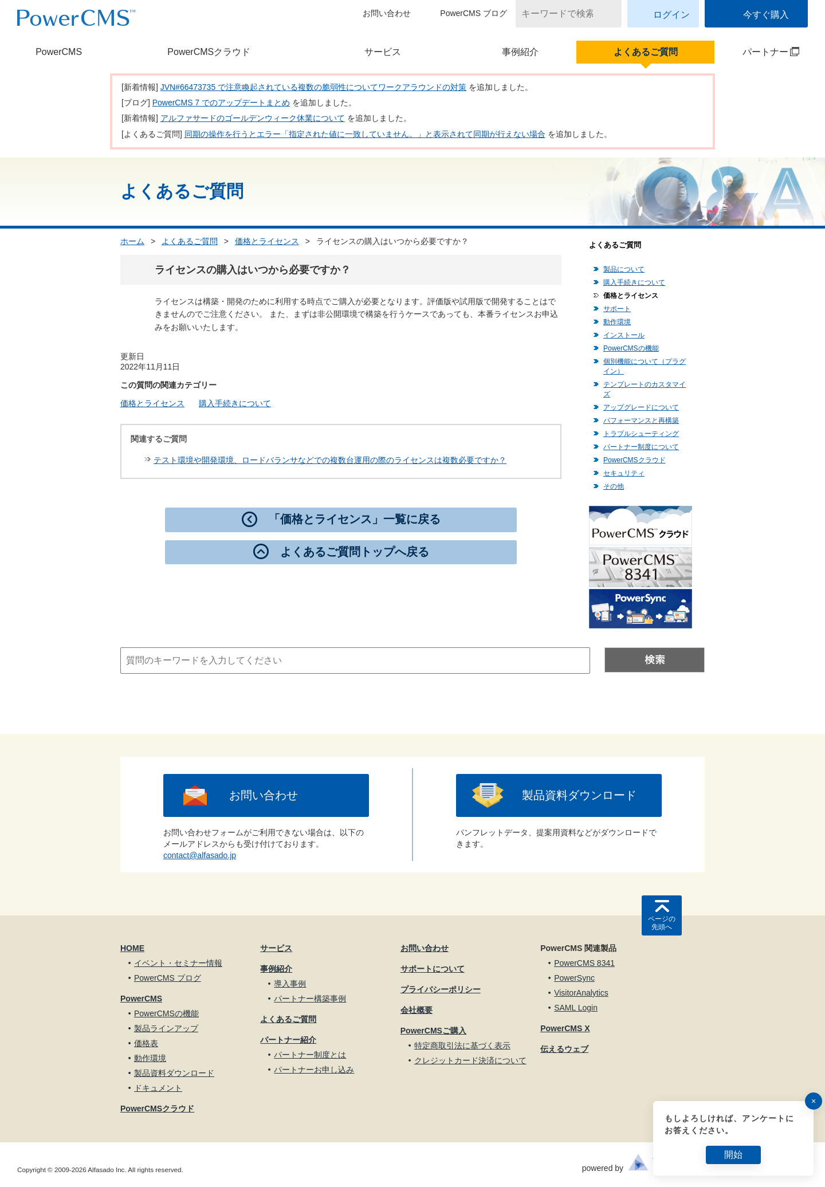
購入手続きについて (235, 403)
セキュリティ (624, 473)
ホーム (132, 241)
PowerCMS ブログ (473, 13)
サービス (382, 52)
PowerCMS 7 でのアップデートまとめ (221, 102)
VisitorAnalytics (581, 992)
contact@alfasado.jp (199, 855)
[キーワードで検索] (561, 13)
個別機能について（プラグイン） (644, 366)
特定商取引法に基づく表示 (462, 1045)
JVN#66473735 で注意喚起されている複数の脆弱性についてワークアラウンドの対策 (313, 87)
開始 (733, 1155)
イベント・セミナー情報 (178, 963)
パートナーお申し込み (314, 1069)
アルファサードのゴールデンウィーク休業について (252, 118)
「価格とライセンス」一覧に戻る (355, 519)
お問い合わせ (387, 13)
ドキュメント (158, 1087)
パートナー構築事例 (310, 998)
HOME (132, 948)
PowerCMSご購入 (433, 1030)
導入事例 (290, 983)
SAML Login (576, 1007)
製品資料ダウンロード (579, 795)
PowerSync (574, 977)
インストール (624, 335)
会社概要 (416, 1010)
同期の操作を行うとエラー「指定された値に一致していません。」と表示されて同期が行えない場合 (364, 134)
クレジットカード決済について (470, 1060)
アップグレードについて (641, 407)
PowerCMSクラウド (208, 52)
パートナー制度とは (310, 1054)
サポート (617, 309)
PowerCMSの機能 (631, 348)
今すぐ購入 (766, 14)
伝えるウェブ (564, 1049)
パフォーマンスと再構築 (641, 420)
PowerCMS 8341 (584, 963)
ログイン (671, 14)
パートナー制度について (641, 447)
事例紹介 (520, 52)
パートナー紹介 (288, 1039)
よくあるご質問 (646, 52)
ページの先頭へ (661, 923)
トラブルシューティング (641, 434)
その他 (613, 486)
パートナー (757, 52)
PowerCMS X (565, 1028)
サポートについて (432, 968)
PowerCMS (59, 52)
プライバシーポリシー (440, 989)
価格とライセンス (267, 241)
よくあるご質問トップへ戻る (354, 551)
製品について (624, 269)
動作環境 (617, 322)
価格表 (146, 1043)
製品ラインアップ (166, 1028)
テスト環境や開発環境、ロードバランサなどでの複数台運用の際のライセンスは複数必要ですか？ (330, 460)
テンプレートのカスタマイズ (644, 389)
